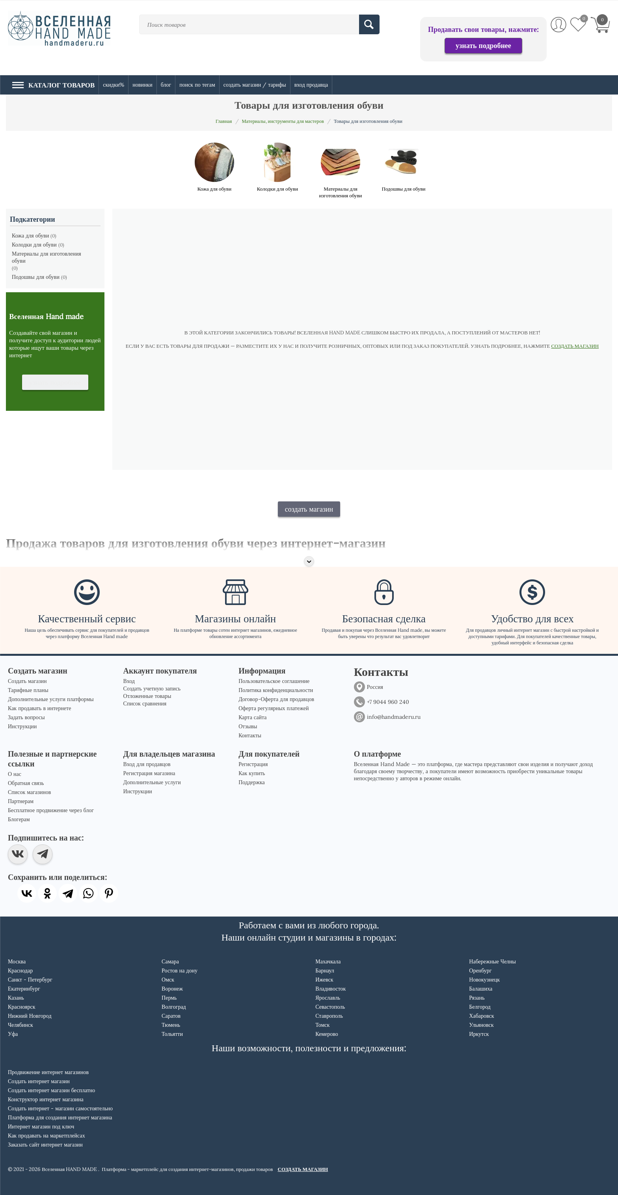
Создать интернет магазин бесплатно (51, 1090)
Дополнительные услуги (152, 782)
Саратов (171, 1015)
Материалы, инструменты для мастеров (283, 121)
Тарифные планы (28, 690)
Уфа (13, 1033)
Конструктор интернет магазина (46, 1099)
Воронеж (172, 988)
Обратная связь (26, 783)
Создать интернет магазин (39, 1081)
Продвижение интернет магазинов (48, 1072)
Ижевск (324, 979)
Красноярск (21, 1006)
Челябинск (20, 1024)
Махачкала (328, 961)
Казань (16, 997)
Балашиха (480, 988)
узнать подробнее (483, 45)
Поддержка (251, 782)
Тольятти (172, 1033)
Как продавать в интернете (39, 708)
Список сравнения (145, 703)
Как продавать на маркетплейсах (46, 1135)
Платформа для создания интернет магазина (60, 1117)
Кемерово (326, 1033)
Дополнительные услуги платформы (51, 699)
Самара (170, 961)
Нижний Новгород (30, 1015)
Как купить (251, 773)
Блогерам (19, 819)
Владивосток (330, 988)
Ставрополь (329, 1015)
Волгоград (174, 1006)
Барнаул (324, 970)
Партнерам (21, 801)
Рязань (476, 997)
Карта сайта (252, 717)
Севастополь (330, 1006)
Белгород (479, 1006)
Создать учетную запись (152, 688)
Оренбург (480, 970)
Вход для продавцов (147, 764)
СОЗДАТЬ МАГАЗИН (575, 346)
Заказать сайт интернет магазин (45, 1144)
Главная (222, 121)
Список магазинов (29, 792)
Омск (168, 979)
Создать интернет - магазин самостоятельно (60, 1108)
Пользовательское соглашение (273, 681)
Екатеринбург (24, 988)
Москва (17, 961)
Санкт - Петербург (30, 979)
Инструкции (22, 726)
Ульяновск (481, 1024)
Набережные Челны (492, 961)
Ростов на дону (179, 970)
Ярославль (327, 997)
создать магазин (309, 509)
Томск (322, 1024)
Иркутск (479, 1033)
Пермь (169, 997)
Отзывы (247, 726)
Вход (129, 681)
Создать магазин (27, 681)
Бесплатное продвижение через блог (51, 810)
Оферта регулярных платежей (273, 708)
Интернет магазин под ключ (41, 1126)
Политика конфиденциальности (275, 690)
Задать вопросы (26, 717)
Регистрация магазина (149, 773)
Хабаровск (481, 1015)
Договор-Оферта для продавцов (276, 699)
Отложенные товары (147, 696)
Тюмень (171, 1024)
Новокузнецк (484, 979)
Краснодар (20, 970)
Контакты (249, 735)
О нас (14, 773)
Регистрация (253, 764)
